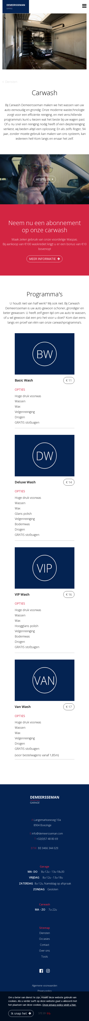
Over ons (44, 950)
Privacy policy (45, 990)
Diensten (11, 82)
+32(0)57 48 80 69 (47, 839)
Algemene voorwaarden (44, 985)
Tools (44, 956)
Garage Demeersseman (44, 800)
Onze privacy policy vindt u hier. (59, 1004)
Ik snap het (19, 1013)
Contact (44, 945)
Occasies (44, 939)
